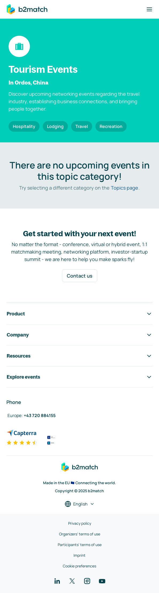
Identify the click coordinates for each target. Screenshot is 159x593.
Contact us (79, 276)
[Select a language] (79, 503)
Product (79, 314)
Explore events (79, 377)
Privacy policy (79, 523)
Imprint (79, 555)
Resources (79, 356)
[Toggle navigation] (149, 9)
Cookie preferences (79, 565)
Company (79, 335)
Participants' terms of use (80, 544)
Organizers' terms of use (79, 533)
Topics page (124, 188)
